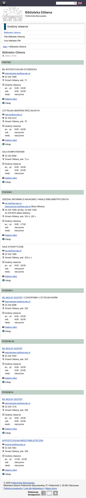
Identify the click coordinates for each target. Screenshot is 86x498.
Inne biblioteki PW (12, 41)
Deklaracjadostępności (34, 493)
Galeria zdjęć (11, 99)
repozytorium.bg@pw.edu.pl (18, 206)
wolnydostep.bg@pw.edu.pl (17, 73)
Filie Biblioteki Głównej (14, 37)
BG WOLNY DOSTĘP (12, 297)
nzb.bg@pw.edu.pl (13, 115)
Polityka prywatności (13, 488)
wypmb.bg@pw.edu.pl (15, 444)
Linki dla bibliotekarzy (34, 488)
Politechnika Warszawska (22, 483)
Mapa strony (51, 488)
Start (5, 47)
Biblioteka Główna (12, 33)
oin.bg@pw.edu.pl (13, 203)
